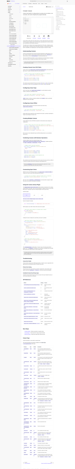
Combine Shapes (27, 330)
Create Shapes (27, 332)
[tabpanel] (38, 198)
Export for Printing (27, 333)
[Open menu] (53, 7)
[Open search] (40, 1)
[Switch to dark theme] (67, 1)
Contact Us (28, 466)
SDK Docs (13, 1)
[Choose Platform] (9, 3)
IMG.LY (25, 466)
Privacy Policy (37, 466)
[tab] (26, 195)
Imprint (32, 466)
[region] (38, 128)
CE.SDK (24, 6)
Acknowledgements (43, 466)
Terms (48, 466)
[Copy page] (48, 7)
